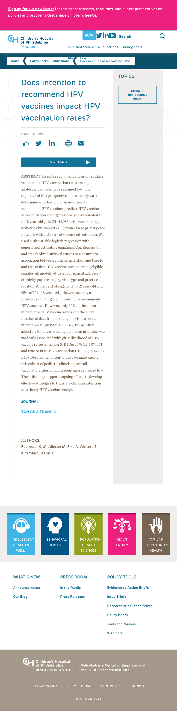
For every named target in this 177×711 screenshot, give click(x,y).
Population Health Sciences (90, 545)
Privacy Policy (44, 686)
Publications (108, 47)
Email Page (83, 143)
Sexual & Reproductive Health (137, 95)
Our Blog (20, 597)
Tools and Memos (121, 624)
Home (15, 61)
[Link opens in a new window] (31, 8)
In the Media (70, 588)
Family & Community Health (157, 545)
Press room (73, 577)
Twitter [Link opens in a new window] (99, 35)
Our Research (79, 47)
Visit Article (58, 162)
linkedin (53, 143)
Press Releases (72, 597)
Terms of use (79, 686)
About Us (75, 58)
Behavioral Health (56, 542)
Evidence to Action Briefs (128, 588)
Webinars (114, 633)
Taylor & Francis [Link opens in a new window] (38, 412)
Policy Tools (132, 47)
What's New (26, 577)
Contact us (111, 686)
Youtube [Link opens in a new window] (112, 35)
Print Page (70, 143)
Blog (89, 35)
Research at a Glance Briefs (129, 606)
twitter (40, 143)
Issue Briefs (116, 597)
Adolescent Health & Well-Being (23, 546)
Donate (138, 686)
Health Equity (122, 542)
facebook (27, 143)
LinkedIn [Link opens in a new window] (105, 35)
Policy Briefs (117, 615)
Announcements (26, 588)
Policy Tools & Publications (49, 61)
